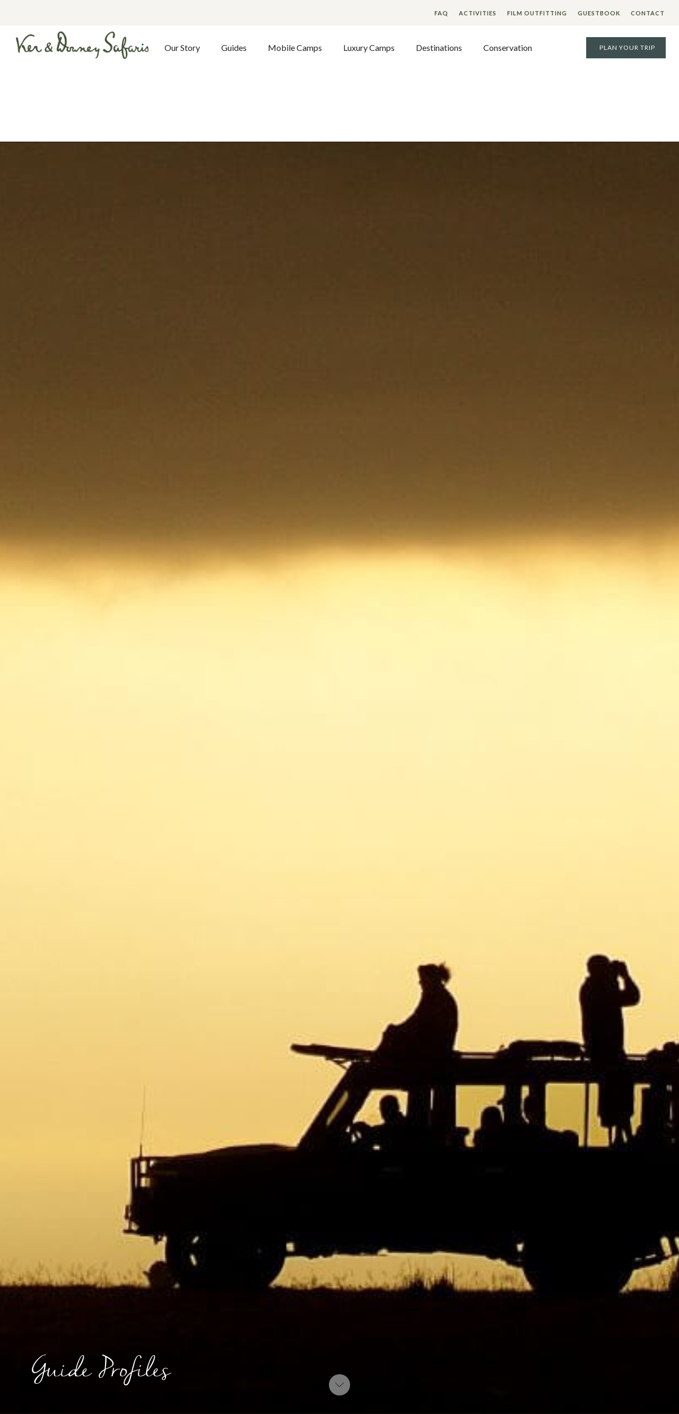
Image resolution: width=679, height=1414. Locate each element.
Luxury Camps (369, 47)
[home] (82, 47)
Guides (234, 47)
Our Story (182, 47)
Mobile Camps (295, 47)
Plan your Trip (627, 47)
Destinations (439, 47)
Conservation (507, 47)
